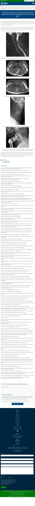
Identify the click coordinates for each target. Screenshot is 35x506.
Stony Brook (17, 419)
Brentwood (17, 415)
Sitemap (13, 494)
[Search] (33, 0)
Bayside (17, 412)
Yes (2, 477)
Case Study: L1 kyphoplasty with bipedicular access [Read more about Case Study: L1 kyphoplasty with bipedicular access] (9, 289)
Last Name (2, 457)
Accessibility (21, 494)
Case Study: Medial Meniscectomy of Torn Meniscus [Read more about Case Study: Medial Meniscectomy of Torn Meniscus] (9, 189)
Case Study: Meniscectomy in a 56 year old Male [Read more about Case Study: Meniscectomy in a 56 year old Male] (9, 203)
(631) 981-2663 (6, 161)
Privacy (17, 494)
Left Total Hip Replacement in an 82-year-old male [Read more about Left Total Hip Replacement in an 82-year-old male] (9, 336)
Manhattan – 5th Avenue (17, 428)
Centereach (17, 417)
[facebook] (17, 431)
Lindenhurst (17, 422)
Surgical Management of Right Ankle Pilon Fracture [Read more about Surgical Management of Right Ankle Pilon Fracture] (9, 355)
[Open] (33, 3)
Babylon (17, 414)
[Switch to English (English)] (13, 498)
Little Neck (17, 420)
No (10, 477)
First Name (2, 453)
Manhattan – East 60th (17, 427)
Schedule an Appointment (17, 403)
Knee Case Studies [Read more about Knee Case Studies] (4, 317)
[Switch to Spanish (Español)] (20, 498)
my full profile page (12, 401)
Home (2, 6)
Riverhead (17, 425)
